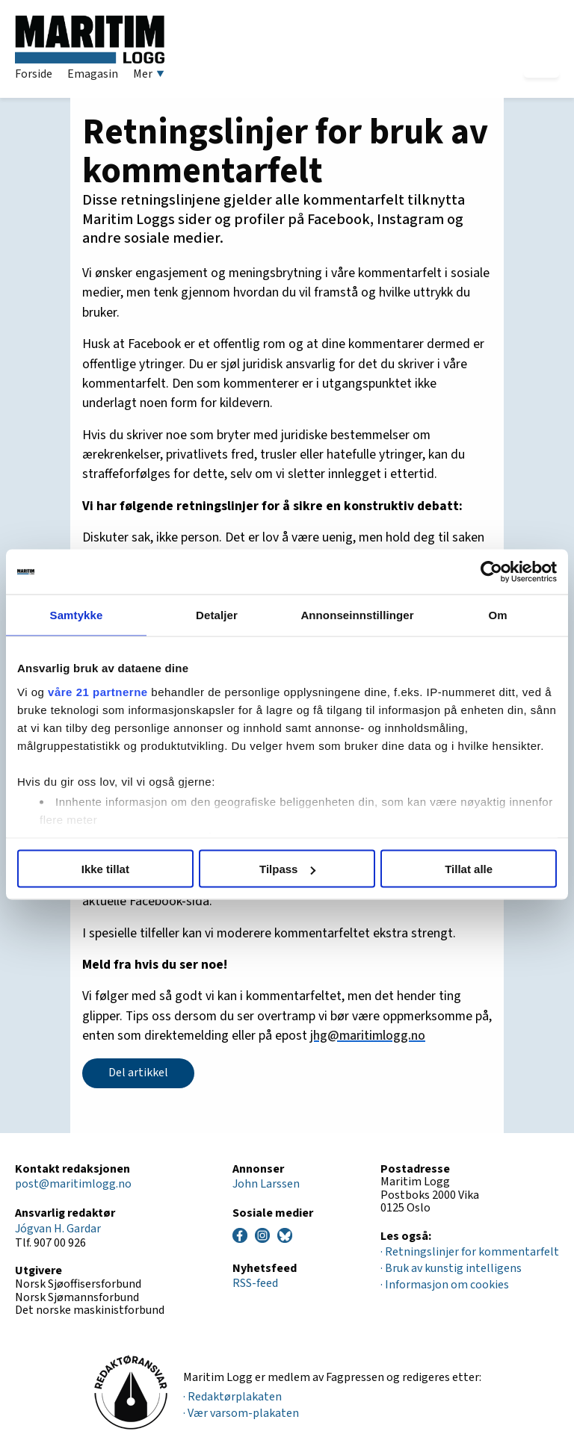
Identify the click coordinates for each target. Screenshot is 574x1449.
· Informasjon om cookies (444, 1284)
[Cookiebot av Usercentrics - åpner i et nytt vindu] (491, 572)
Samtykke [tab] (76, 615)
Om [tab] (497, 615)
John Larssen (266, 1184)
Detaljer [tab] (217, 615)
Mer (148, 74)
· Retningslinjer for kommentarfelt (469, 1252)
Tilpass (287, 869)
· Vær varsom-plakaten (241, 1413)
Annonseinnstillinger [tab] (356, 615)
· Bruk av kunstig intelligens (451, 1268)
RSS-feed (255, 1283)
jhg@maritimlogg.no (367, 1035)
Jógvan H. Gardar (58, 1228)
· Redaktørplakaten (232, 1397)
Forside (33, 74)
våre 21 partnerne (98, 691)
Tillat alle (469, 869)
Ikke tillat (105, 869)
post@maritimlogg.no (73, 1184)
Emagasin (92, 74)
